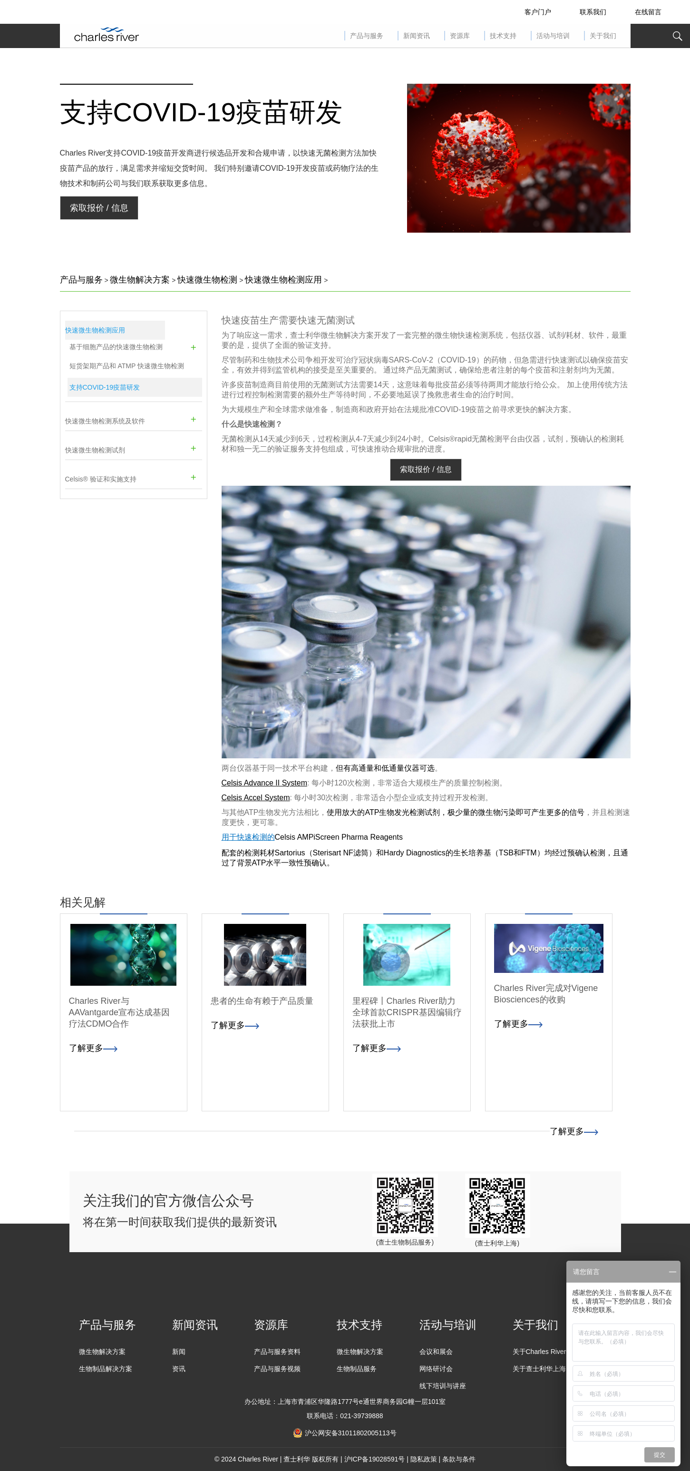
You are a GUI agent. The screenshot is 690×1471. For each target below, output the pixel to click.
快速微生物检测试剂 (95, 450)
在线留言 (648, 12)
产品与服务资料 (277, 1351)
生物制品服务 (357, 1369)
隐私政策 (423, 1459)
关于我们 (535, 1324)
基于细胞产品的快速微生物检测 (116, 347)
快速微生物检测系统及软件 (105, 421)
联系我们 (593, 12)
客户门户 (538, 12)
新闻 (178, 1351)
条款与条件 (459, 1459)
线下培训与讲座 (442, 1386)
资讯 (178, 1369)
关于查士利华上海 (539, 1369)
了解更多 (574, 1131)
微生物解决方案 (140, 279)
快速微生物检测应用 (283, 279)
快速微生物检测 (207, 279)
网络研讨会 (436, 1369)
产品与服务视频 (277, 1369)
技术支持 (359, 1324)
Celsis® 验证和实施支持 (100, 479)
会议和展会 (436, 1351)
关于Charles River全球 (546, 1351)
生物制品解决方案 (105, 1369)
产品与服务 (81, 279)
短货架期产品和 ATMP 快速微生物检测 (126, 366)
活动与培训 (447, 1324)
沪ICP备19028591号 (374, 1459)
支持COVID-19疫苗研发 (201, 112)
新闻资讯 (195, 1324)
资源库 (271, 1324)
